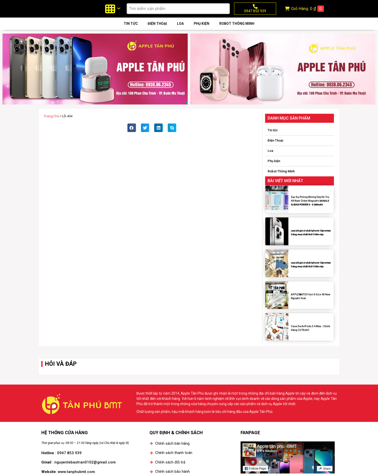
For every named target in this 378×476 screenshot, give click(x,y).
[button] (8, 77)
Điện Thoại (157, 31)
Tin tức (131, 31)
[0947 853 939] (255, 10)
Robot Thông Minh (236, 31)
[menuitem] (112, 12)
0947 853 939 (255, 15)
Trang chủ (51, 124)
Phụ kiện (201, 31)
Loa (180, 31)
